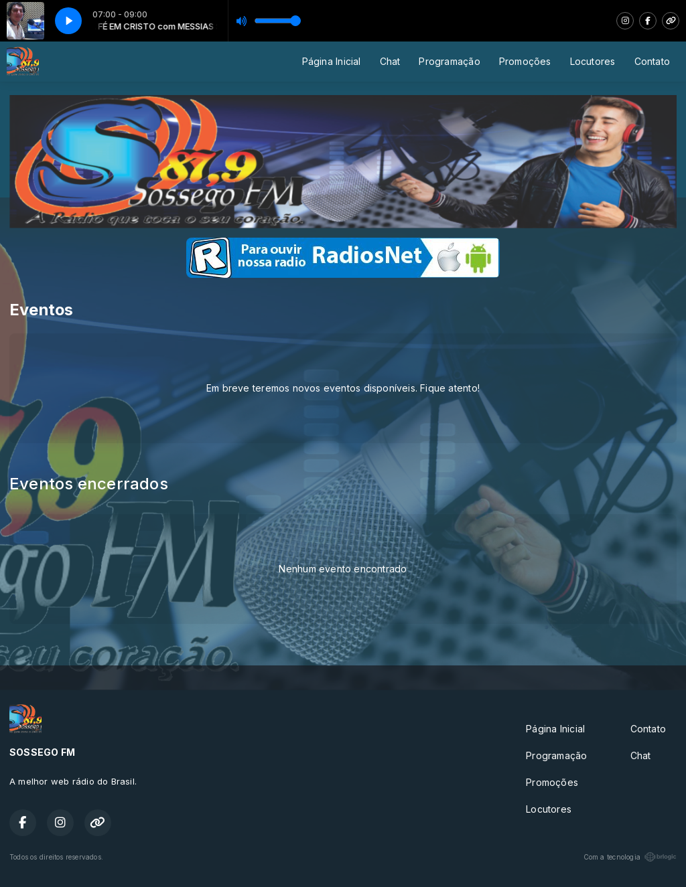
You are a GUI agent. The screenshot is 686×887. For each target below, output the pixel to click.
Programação (449, 61)
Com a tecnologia (630, 857)
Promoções (525, 61)
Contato (652, 61)
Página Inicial (331, 61)
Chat (390, 61)
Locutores (593, 61)
